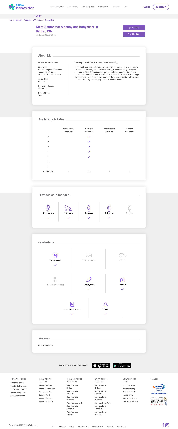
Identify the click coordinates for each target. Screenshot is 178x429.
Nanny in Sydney (45, 385)
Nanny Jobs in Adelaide (100, 413)
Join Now (161, 7)
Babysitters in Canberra (72, 407)
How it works (103, 7)
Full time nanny (129, 385)
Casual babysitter (130, 392)
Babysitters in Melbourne (72, 392)
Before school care (130, 402)
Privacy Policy (97, 426)
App (54, 426)
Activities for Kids (18, 396)
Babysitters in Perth (74, 403)
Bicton (40, 20)
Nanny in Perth (44, 395)
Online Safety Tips (18, 392)
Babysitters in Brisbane (72, 398)
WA (34, 20)
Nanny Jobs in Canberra (100, 407)
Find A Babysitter (57, 7)
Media (71, 426)
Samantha (49, 20)
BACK (36, 15)
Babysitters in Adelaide (72, 413)
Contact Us (116, 7)
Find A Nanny (73, 7)
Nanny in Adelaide (46, 402)
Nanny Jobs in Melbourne (100, 392)
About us (110, 426)
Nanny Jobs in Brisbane (100, 398)
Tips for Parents (17, 383)
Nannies (27, 20)
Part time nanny (129, 389)
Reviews (62, 426)
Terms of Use (83, 426)
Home (11, 20)
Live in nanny (128, 395)
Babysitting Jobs (88, 7)
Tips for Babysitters (18, 386)
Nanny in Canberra (46, 398)
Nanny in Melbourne (47, 389)
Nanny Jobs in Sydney (100, 386)
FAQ (125, 7)
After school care (130, 398)
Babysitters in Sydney (72, 386)
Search (19, 20)
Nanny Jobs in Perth (103, 403)
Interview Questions (18, 389)
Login (146, 7)
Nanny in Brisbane (46, 392)
